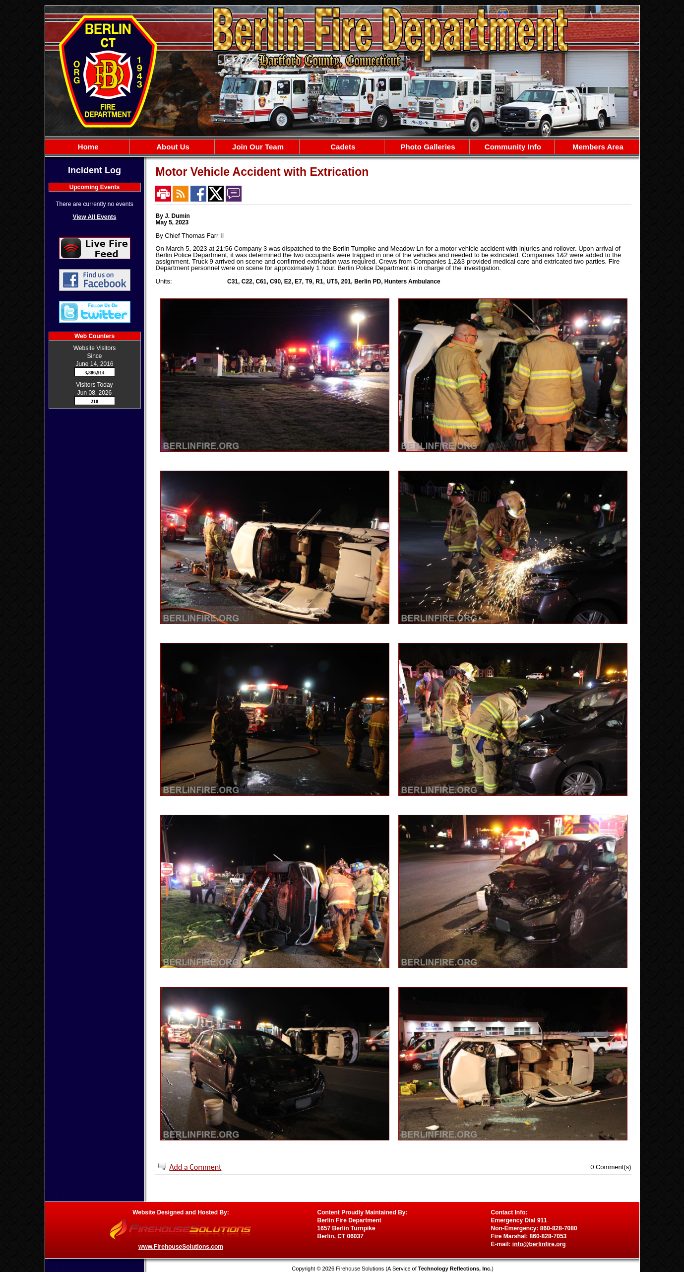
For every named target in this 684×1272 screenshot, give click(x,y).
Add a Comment (195, 1167)
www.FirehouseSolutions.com (180, 1246)
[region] (342, 147)
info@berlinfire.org (539, 1244)
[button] (172, 147)
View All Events (94, 216)
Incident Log (94, 170)
